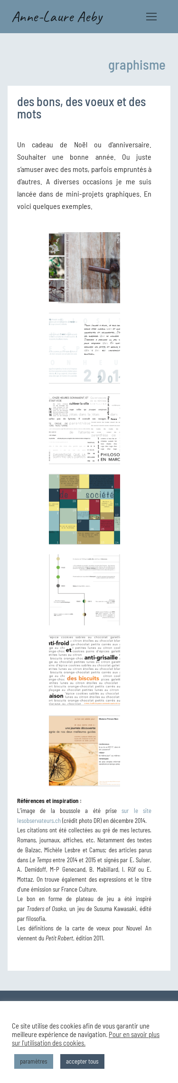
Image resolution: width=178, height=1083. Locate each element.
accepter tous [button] (82, 1061)
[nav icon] (151, 17)
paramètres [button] (33, 1061)
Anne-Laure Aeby (56, 17)
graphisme (137, 64)
